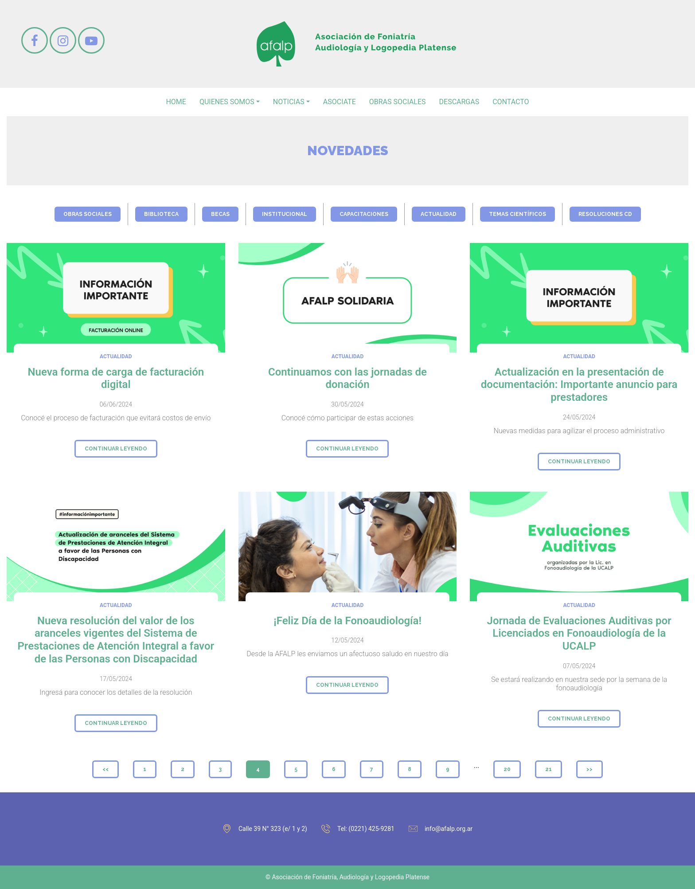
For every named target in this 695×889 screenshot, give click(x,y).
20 (507, 769)
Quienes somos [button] (226, 102)
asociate (339, 102)
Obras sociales (397, 102)
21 (548, 769)
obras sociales (87, 214)
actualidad (439, 214)
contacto (510, 102)
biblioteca (161, 214)
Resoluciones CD (605, 214)
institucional (284, 214)
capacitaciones (364, 214)
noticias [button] (289, 102)
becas (220, 214)
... (477, 765)
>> (589, 769)
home (176, 102)
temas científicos (517, 214)
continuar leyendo (116, 449)
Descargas (459, 102)
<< (105, 769)
